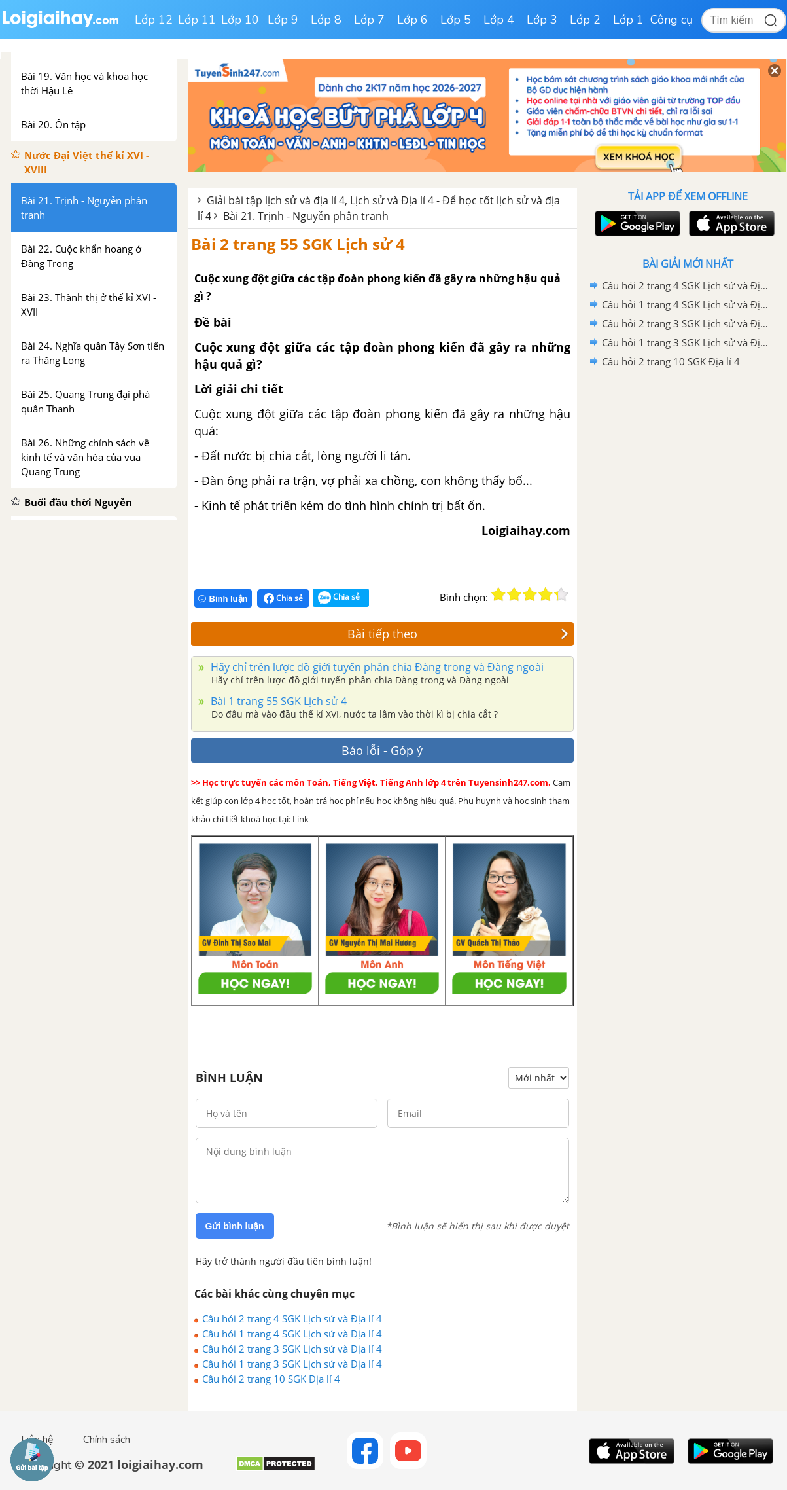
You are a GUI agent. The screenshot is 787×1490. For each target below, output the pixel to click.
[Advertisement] (688, 579)
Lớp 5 (455, 19)
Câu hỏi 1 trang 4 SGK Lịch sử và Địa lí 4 (292, 1333)
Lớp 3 (542, 19)
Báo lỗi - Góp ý (382, 750)
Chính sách (106, 1439)
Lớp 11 (197, 19)
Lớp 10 (240, 19)
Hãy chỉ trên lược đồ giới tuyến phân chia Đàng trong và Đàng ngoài (376, 667)
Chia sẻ (283, 598)
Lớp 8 (326, 19)
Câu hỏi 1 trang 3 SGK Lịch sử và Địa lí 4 (292, 1363)
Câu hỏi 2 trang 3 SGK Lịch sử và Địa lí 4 (292, 1348)
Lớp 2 (585, 19)
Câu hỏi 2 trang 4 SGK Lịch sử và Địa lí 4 (292, 1318)
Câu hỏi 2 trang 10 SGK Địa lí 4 (271, 1378)
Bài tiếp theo (457, 634)
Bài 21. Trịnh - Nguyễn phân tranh (306, 216)
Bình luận (223, 599)
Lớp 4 (498, 19)
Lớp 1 (628, 19)
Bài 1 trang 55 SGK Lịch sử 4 (277, 701)
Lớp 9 (283, 19)
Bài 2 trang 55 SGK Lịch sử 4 (298, 244)
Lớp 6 (412, 19)
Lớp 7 (369, 19)
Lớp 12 (154, 19)
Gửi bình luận (234, 1226)
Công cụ (671, 19)
